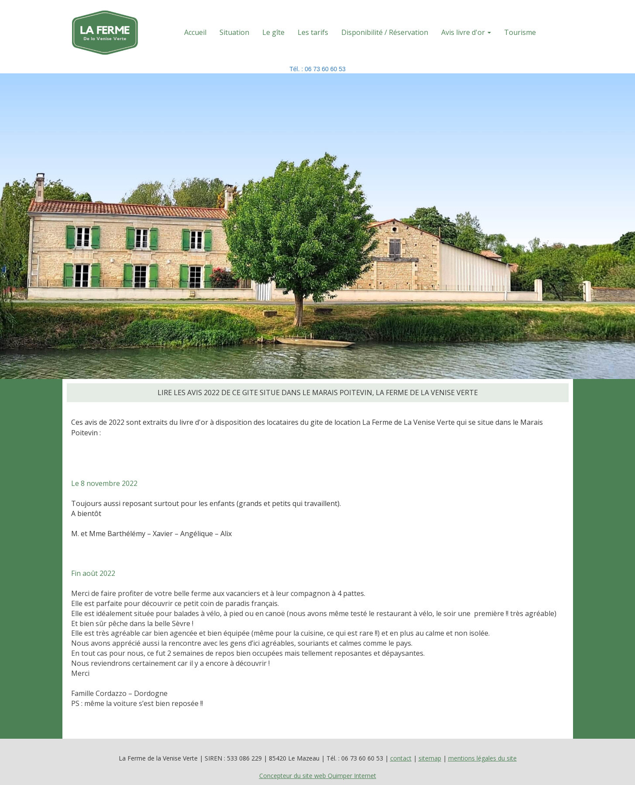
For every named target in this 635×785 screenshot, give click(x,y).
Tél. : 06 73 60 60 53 (317, 68)
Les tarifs (313, 32)
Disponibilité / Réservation (384, 32)
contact (401, 758)
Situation (234, 32)
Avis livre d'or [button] (466, 32)
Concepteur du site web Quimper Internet (317, 775)
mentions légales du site (482, 758)
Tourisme (520, 32)
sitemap (430, 758)
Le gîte (273, 32)
